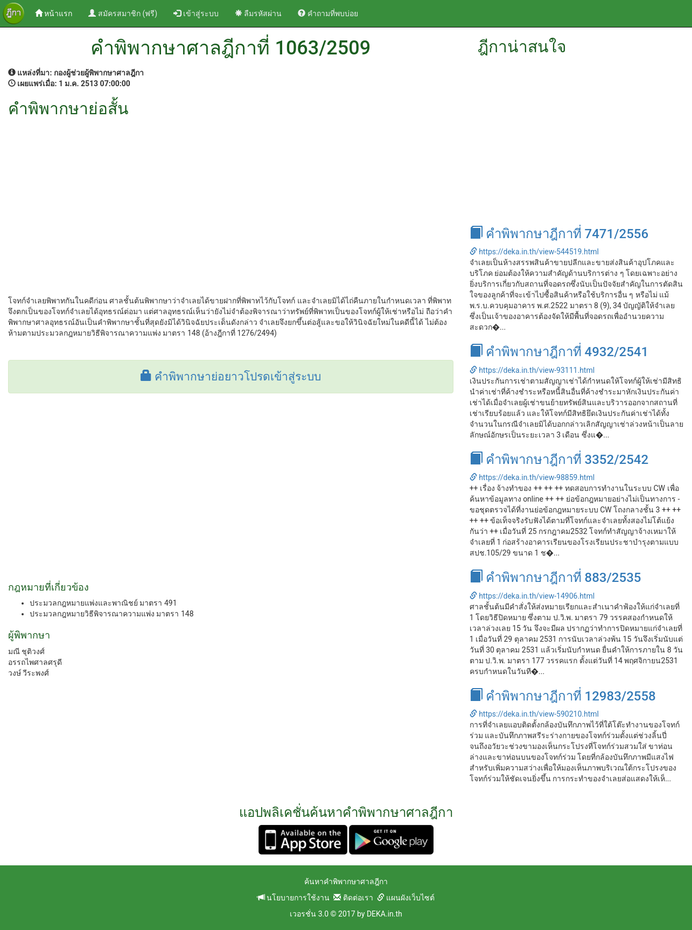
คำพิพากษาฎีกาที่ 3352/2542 (559, 459)
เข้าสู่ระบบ (195, 13)
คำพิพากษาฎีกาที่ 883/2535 (555, 577)
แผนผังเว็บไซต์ (406, 897)
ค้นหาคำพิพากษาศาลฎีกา (346, 881)
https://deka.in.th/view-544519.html (534, 251)
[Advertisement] (230, 198)
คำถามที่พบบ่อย (328, 13)
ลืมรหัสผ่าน (258, 13)
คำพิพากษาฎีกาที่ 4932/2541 (559, 351)
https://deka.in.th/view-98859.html (532, 477)
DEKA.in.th (384, 914)
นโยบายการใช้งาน (293, 897)
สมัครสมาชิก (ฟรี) (122, 13)
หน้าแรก (57, 13)
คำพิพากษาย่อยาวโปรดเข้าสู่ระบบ (231, 376)
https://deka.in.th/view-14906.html (532, 596)
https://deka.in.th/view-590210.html (534, 714)
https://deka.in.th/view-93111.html (532, 370)
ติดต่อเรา (353, 897)
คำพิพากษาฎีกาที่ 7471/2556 (559, 233)
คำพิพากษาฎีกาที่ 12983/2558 (563, 696)
